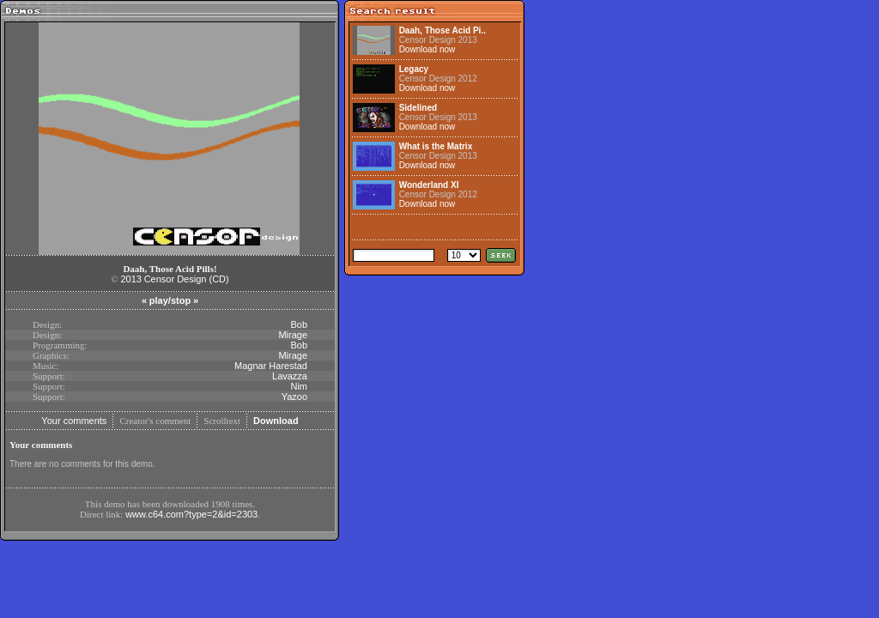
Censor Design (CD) (186, 279)
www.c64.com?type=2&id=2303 (191, 514)
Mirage (292, 335)
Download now (427, 49)
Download (276, 420)
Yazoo (294, 396)
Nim (298, 386)
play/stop (170, 300)
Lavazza (289, 376)
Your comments (73, 420)
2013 (130, 279)
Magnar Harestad (270, 365)
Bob (298, 324)
